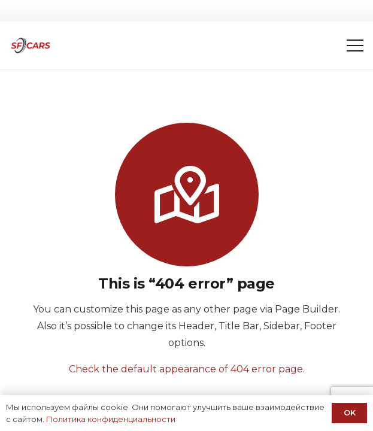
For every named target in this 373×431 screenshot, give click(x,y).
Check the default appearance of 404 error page (186, 369)
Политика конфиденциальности (110, 419)
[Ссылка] (30, 45)
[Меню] (355, 45)
